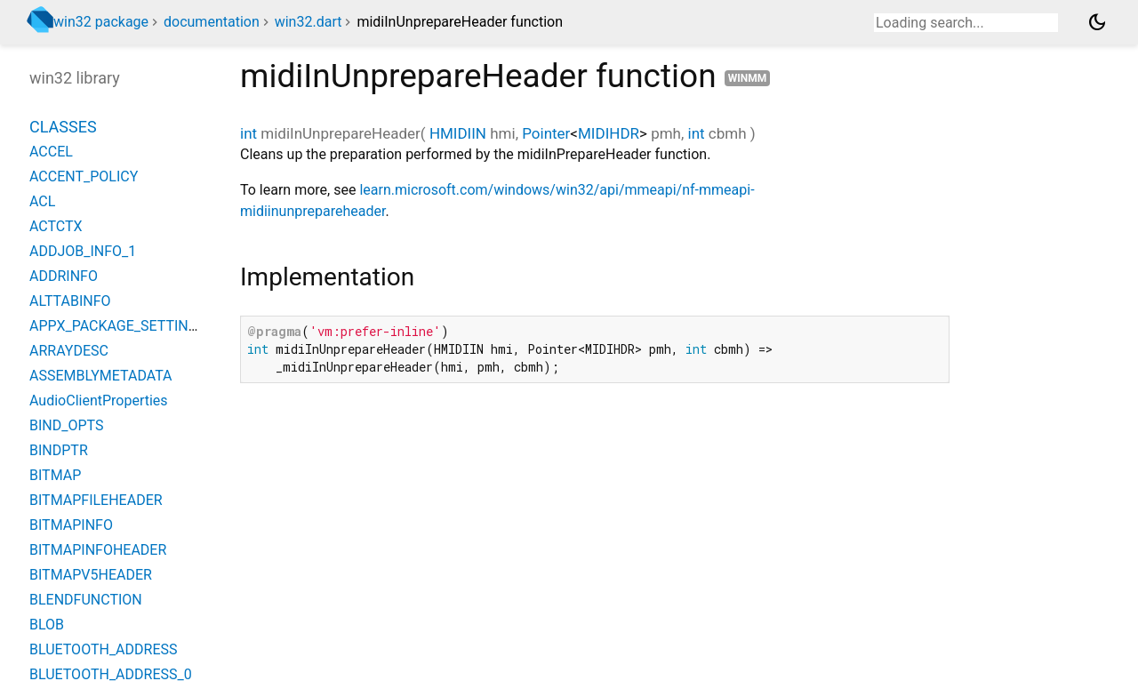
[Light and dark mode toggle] (1097, 22)
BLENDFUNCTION (85, 599)
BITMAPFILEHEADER (96, 500)
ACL (42, 201)
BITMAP (55, 475)
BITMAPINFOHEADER (97, 549)
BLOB (46, 624)
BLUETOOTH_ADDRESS (103, 649)
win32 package (100, 21)
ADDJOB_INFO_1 (82, 251)
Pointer (546, 133)
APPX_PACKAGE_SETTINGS (117, 325)
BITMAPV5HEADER (90, 574)
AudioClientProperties (98, 400)
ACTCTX (56, 226)
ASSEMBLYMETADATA (100, 375)
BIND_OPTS (66, 425)
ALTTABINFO (70, 300)
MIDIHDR (608, 133)
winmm (747, 78)
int (248, 133)
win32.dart (308, 21)
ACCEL (51, 151)
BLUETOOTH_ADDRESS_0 (110, 674)
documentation (212, 21)
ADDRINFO (63, 276)
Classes (63, 126)
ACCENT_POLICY (83, 176)
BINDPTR (58, 450)
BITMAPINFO (71, 525)
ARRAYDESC (68, 350)
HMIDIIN (457, 133)
